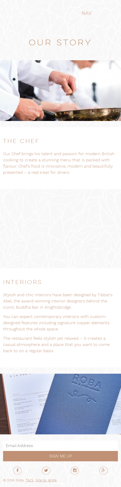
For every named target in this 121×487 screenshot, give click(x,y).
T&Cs (30, 480)
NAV (90, 13)
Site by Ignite (46, 480)
